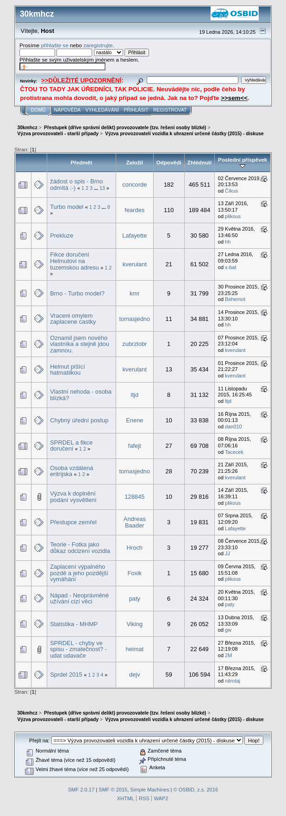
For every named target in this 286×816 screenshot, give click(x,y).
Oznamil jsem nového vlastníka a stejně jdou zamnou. (79, 344)
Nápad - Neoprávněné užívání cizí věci (79, 598)
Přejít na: (39, 740)
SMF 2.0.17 (81, 789)
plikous (233, 216)
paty (134, 598)
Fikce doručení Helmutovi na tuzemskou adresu (74, 260)
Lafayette (134, 235)
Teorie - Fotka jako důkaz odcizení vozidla (80, 547)
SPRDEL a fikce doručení (71, 445)
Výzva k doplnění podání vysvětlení (73, 496)
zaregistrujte (97, 45)
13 (102, 188)
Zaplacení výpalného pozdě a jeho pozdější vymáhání (79, 573)
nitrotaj (232, 681)
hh (227, 242)
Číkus (231, 191)
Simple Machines (149, 789)
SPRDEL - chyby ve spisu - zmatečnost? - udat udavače (78, 649)
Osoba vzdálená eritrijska (71, 471)
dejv (134, 674)
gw (228, 630)
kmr (135, 293)
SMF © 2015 (113, 789)
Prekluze (61, 235)
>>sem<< (234, 97)
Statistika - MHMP (74, 624)
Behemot (235, 299)
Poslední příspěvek (242, 163)
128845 (134, 496)
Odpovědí (168, 162)
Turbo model (66, 206)
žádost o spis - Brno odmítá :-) (76, 184)
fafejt (134, 445)
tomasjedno (134, 318)
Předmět (82, 162)
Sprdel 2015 (66, 674)
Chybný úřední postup (79, 420)
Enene (134, 420)
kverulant (135, 264)
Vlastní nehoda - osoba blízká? (81, 395)
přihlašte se (54, 45)
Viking (134, 624)
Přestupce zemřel (73, 522)
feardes (134, 210)
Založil (134, 162)
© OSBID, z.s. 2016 (196, 789)
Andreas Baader (135, 522)
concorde (134, 184)
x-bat (230, 267)
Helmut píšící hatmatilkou (67, 370)
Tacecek (234, 452)
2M (228, 655)
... (96, 188)
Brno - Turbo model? (77, 293)
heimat (134, 649)
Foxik (134, 573)
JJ (227, 553)
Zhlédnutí (199, 162)
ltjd (135, 394)
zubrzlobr (134, 343)
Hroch (135, 547)
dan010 (233, 426)
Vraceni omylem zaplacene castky (73, 319)
